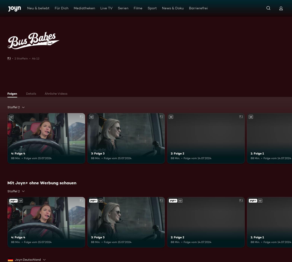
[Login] (281, 8)
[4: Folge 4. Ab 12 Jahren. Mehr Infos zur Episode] (46, 138)
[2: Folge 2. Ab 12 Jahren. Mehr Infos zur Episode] (206, 138)
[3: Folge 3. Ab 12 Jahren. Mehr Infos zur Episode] (126, 138)
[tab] (13, 94)
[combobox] (16, 107)
